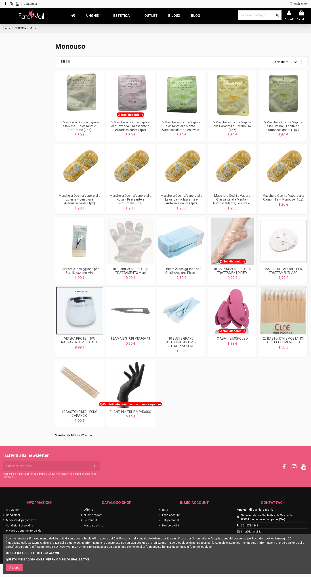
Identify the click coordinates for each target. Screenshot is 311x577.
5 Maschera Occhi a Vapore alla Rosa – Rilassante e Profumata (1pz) (79, 126)
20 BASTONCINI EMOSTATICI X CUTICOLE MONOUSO (283, 340)
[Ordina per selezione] (280, 62)
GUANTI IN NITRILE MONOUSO (130, 412)
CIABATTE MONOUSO (232, 338)
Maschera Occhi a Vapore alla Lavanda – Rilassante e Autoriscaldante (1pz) (181, 199)
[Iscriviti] (96, 466)
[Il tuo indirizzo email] (47, 466)
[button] (94, 15)
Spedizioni (13, 515)
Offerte (88, 509)
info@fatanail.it (251, 531)
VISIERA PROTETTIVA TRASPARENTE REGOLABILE (79, 340)
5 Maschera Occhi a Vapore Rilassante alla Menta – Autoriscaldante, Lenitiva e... (181, 126)
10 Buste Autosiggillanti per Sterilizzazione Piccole (181, 271)
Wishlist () (299, 3)
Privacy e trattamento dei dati (24, 530)
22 (296, 61)
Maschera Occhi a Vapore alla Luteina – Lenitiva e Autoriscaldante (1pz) (79, 199)
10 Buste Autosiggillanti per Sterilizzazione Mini (79, 271)
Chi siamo (12, 509)
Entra (165, 509)
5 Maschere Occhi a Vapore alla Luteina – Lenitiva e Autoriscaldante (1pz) (283, 126)
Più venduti (91, 520)
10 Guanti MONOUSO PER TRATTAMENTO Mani (130, 271)
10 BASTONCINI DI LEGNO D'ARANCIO (79, 413)
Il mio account (171, 515)
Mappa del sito (93, 525)
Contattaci (30, 3)
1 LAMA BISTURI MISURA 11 (130, 338)
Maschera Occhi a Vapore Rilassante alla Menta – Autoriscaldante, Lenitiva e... (232, 199)
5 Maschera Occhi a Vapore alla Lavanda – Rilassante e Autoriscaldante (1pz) (130, 126)
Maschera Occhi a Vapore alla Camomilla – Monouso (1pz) (283, 197)
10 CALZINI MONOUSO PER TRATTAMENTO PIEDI (232, 271)
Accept (14, 567)
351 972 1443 (249, 525)
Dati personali (170, 520)
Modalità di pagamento (21, 520)
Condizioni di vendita (19, 525)
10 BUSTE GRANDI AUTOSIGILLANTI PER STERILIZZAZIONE (181, 342)
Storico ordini (170, 525)
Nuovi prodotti (93, 515)
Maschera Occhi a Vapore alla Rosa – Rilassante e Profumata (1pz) (130, 199)
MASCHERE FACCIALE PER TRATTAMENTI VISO (283, 271)
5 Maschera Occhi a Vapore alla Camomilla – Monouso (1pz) (232, 126)
